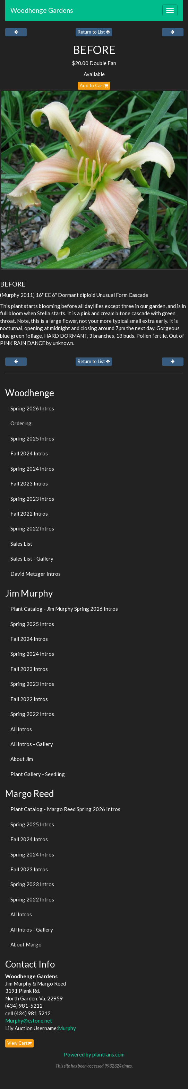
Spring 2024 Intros (32, 468)
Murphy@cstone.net (28, 1020)
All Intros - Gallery (31, 744)
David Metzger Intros (35, 574)
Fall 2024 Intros (29, 453)
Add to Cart (94, 85)
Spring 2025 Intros (32, 438)
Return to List (94, 32)
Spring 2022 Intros (32, 528)
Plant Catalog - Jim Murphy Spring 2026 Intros (64, 609)
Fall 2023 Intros (29, 483)
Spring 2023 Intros (32, 499)
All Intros (21, 729)
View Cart (19, 1043)
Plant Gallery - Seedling (37, 774)
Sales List (21, 544)
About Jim (21, 759)
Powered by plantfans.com (94, 1054)
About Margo (26, 944)
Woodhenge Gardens (41, 10)
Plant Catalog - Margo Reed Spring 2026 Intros (65, 809)
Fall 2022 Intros (29, 513)
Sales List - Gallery (31, 558)
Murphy (67, 1028)
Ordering (21, 423)
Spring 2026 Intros (32, 408)
